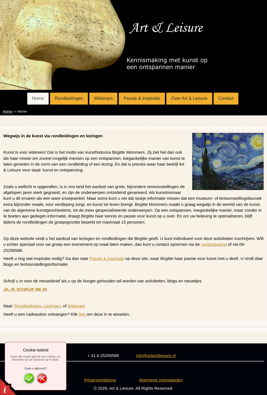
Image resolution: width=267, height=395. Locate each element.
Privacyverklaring (100, 380)
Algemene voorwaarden (161, 380)
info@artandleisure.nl (156, 355)
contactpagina (214, 244)
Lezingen (52, 305)
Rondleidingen (28, 305)
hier (83, 314)
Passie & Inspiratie (107, 258)
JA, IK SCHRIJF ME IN (25, 289)
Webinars (76, 305)
